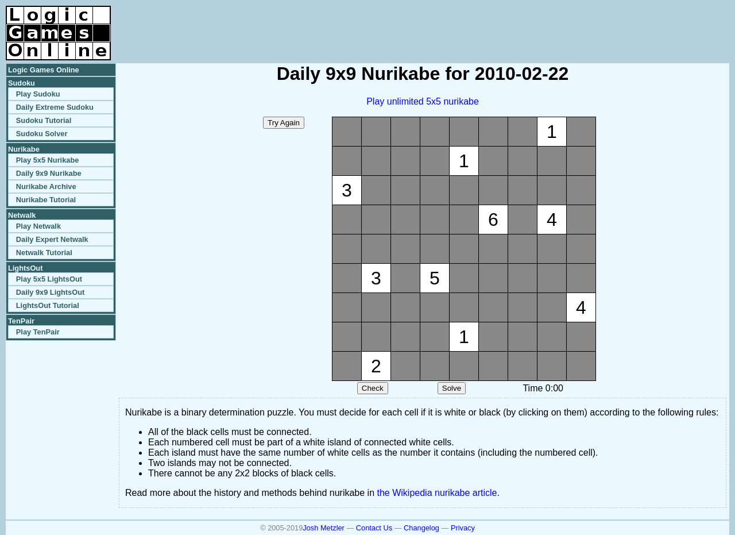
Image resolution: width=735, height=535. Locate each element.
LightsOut (25, 268)
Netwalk (22, 215)
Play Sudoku (38, 94)
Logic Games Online (43, 70)
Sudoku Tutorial (43, 120)
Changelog (421, 528)
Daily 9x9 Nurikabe (49, 173)
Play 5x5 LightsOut (49, 279)
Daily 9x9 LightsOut (50, 292)
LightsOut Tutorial (47, 305)
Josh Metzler (324, 528)
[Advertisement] (595, 23)
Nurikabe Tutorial (46, 199)
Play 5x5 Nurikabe (47, 160)
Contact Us (374, 528)
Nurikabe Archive (46, 186)
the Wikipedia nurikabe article (437, 493)
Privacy (463, 528)
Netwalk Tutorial (44, 252)
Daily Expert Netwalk (52, 239)
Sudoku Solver (42, 133)
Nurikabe (24, 149)
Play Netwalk (38, 226)
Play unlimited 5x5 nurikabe (422, 101)
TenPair (21, 321)
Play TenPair (38, 332)
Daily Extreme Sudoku (55, 107)
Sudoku (21, 83)
